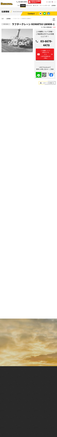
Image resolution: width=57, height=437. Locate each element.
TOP (18, 5)
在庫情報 (23, 5)
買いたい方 (35, 5)
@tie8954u (38, 77)
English (55, 1)
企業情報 (53, 5)
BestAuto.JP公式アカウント (51, 75)
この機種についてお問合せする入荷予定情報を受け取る (45, 55)
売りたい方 (29, 5)
